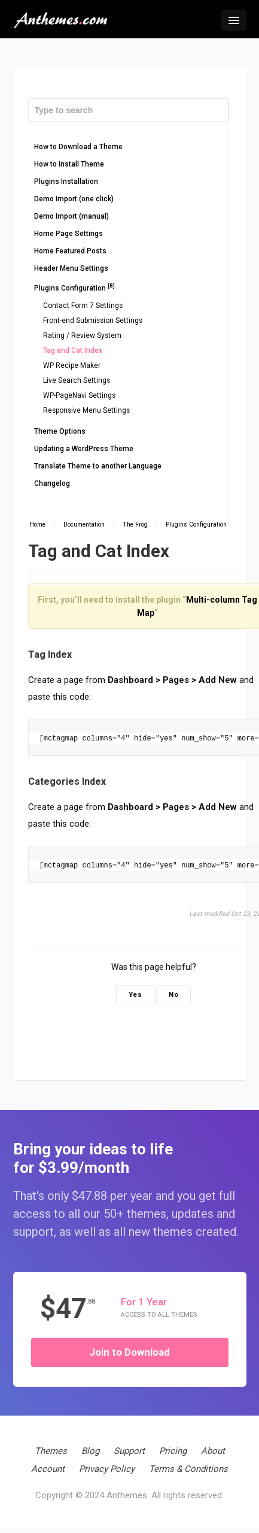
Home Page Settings (68, 233)
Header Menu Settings (71, 268)
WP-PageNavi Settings (79, 395)
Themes (51, 1451)
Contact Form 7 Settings (83, 305)
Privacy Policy (107, 1469)
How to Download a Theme (78, 147)
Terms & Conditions (188, 1469)
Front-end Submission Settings (92, 320)
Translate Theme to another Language (98, 466)
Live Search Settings (76, 380)
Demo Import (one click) (74, 199)
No (173, 995)
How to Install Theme (69, 164)
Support (129, 1451)
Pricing (173, 1451)
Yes (135, 995)
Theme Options (60, 431)
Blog (90, 1451)
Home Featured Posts (70, 251)
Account (48, 1469)
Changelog (52, 483)
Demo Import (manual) (71, 216)
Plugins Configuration (74, 287)
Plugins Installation (66, 181)
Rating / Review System (82, 335)
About (213, 1451)
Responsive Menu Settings (86, 410)
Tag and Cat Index (72, 350)
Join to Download (129, 1352)
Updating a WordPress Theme (83, 449)
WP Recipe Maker (71, 365)
